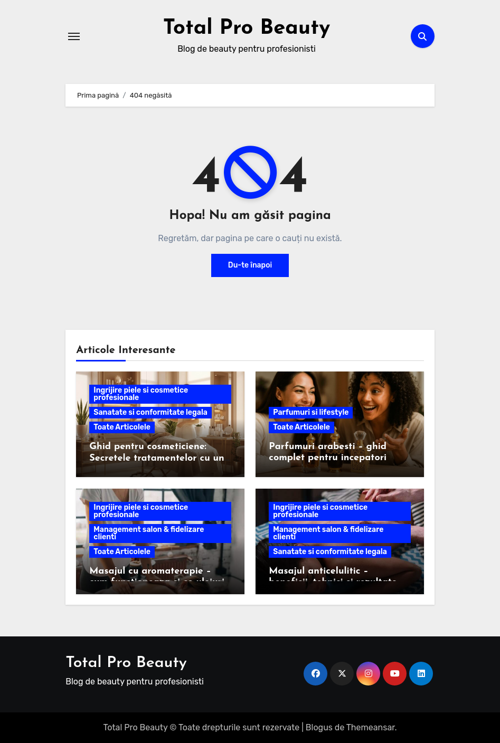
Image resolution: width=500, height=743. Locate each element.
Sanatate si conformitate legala (150, 411)
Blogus (319, 727)
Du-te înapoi (250, 264)
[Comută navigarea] (73, 36)
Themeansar (370, 727)
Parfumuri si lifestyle (310, 411)
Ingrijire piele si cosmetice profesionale (140, 393)
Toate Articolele (121, 426)
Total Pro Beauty (247, 28)
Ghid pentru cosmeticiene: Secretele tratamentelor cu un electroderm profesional (156, 457)
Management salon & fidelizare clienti (148, 533)
